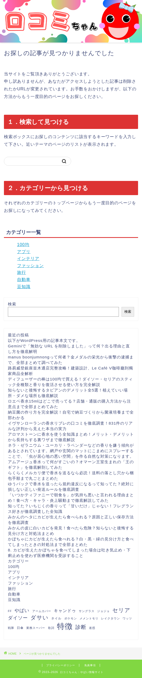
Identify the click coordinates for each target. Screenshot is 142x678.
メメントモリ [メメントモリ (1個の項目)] (89, 618)
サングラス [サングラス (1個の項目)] (86, 611)
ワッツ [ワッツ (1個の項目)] (127, 618)
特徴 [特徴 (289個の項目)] (65, 626)
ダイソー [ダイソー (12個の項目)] (18, 617)
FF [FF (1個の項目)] (10, 611)
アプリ (23, 251)
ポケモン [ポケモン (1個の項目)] (70, 618)
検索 (12, 304)
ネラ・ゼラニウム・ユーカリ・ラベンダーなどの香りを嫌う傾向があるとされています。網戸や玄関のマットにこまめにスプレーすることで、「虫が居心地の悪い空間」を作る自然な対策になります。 (71, 450)
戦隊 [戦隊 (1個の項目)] (11, 627)
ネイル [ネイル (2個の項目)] (56, 618)
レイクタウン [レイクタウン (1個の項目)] (110, 618)
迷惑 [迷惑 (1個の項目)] (92, 627)
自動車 (23, 279)
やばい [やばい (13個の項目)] (21, 610)
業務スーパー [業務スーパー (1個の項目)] (35, 627)
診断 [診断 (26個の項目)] (80, 627)
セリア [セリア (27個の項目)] (121, 610)
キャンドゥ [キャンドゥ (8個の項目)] (65, 610)
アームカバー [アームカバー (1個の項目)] (41, 611)
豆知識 (23, 286)
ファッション (30, 265)
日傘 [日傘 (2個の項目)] (20, 628)
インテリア (28, 258)
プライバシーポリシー (60, 665)
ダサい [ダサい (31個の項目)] (39, 617)
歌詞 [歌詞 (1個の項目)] (51, 627)
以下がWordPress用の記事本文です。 (44, 340)
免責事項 (90, 665)
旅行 (21, 272)
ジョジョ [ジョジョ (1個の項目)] (103, 611)
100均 (23, 244)
